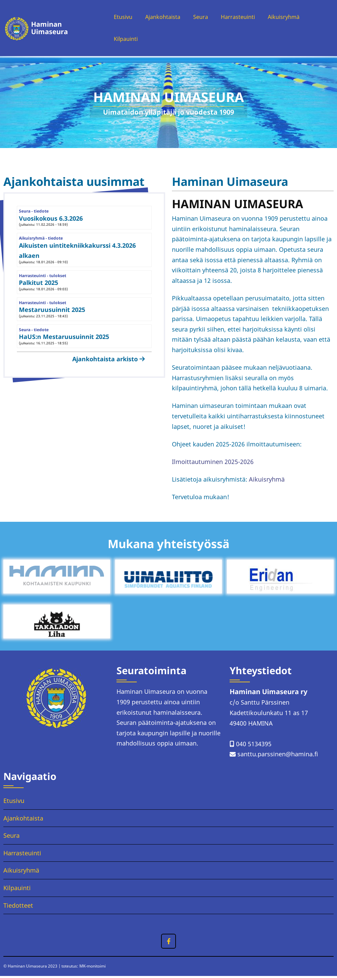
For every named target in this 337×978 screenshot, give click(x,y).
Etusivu (118, 18)
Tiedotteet (18, 907)
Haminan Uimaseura (47, 29)
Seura (203, 18)
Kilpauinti (121, 41)
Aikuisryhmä (292, 18)
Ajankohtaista (162, 18)
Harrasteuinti (242, 18)
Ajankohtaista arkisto (105, 361)
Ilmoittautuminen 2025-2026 (213, 464)
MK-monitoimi (92, 968)
